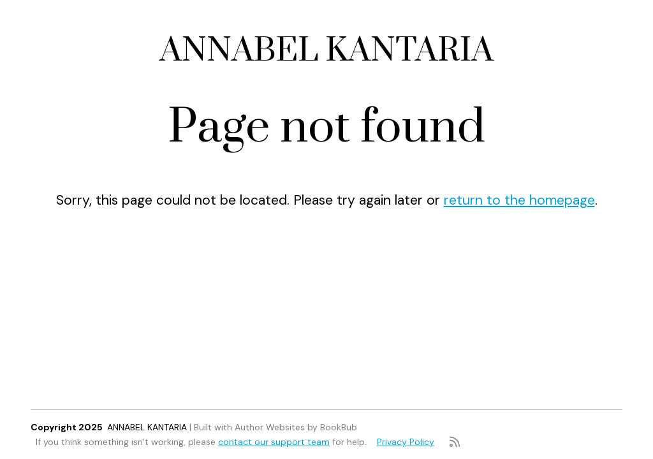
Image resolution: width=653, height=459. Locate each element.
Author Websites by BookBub (296, 427)
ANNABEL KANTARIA (326, 50)
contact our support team (274, 442)
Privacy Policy (405, 442)
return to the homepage (519, 200)
